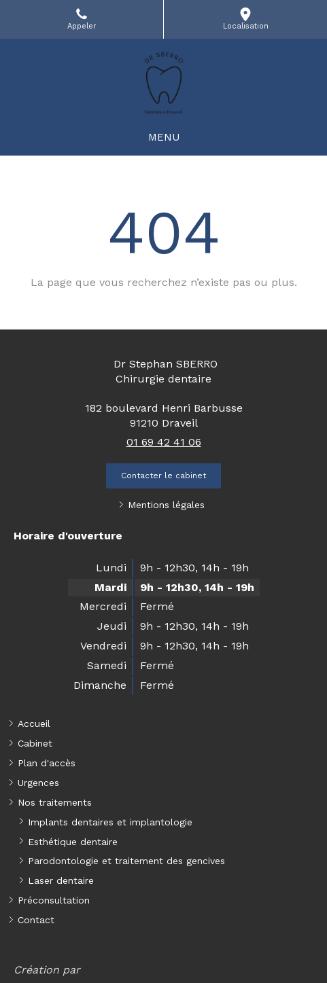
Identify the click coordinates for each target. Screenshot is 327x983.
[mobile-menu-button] (163, 137)
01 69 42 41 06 (163, 441)
